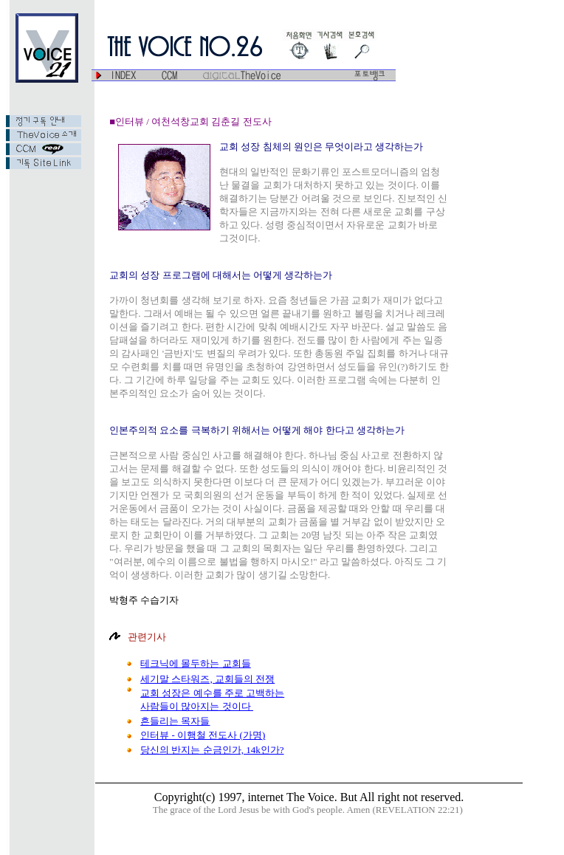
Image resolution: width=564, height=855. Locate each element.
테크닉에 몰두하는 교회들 (195, 663)
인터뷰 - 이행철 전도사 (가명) (202, 735)
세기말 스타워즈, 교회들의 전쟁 (207, 678)
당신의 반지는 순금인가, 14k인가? (211, 749)
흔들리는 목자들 (175, 721)
